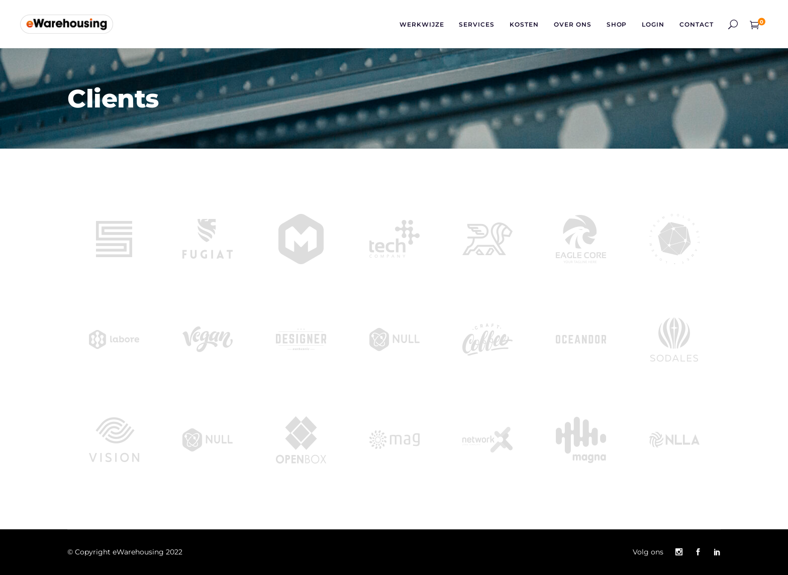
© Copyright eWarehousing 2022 (124, 551)
